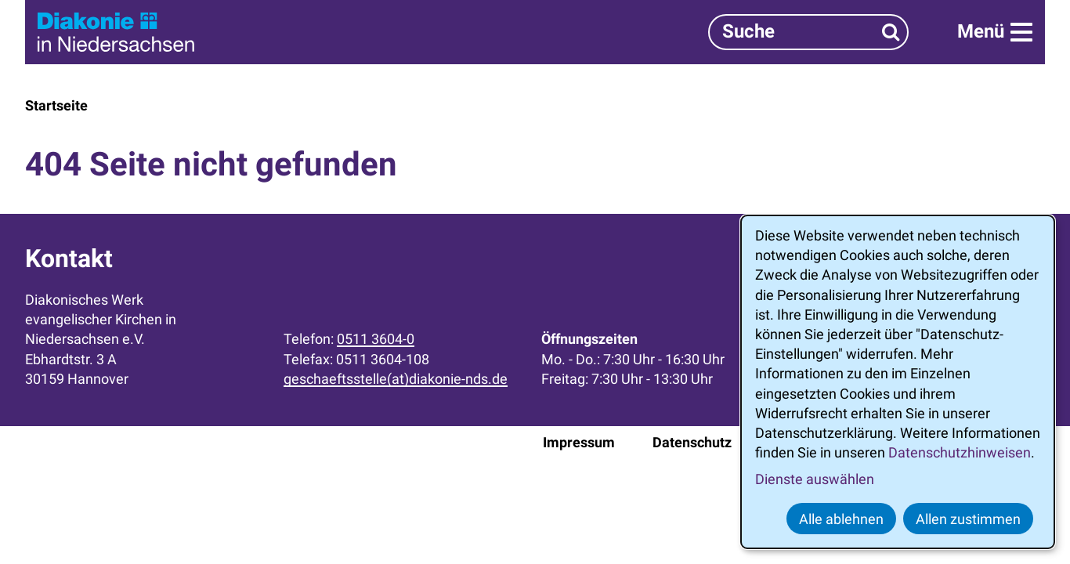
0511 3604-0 (375, 339)
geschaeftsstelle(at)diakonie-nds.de (396, 379)
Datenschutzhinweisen (959, 452)
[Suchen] (891, 31)
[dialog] (897, 381)
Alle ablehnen (841, 519)
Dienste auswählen (814, 479)
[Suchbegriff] (808, 31)
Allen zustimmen (968, 519)
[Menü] (994, 32)
